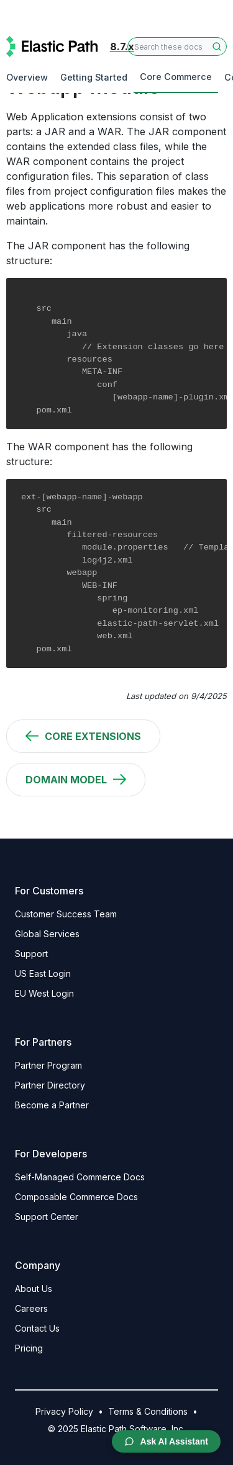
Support (31, 953)
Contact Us (37, 1328)
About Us (33, 1288)
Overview (27, 77)
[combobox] (177, 46)
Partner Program (48, 1065)
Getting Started (93, 77)
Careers (31, 1308)
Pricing (29, 1348)
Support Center (46, 1216)
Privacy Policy (64, 1411)
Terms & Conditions (148, 1411)
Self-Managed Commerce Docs (80, 1177)
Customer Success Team (66, 914)
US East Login (43, 973)
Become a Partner (52, 1105)
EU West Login (44, 993)
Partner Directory (50, 1085)
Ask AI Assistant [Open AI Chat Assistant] (166, 1441)
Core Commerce (176, 76)
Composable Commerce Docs (76, 1196)
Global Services (47, 933)
